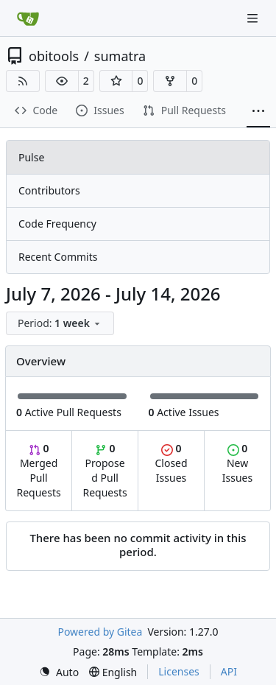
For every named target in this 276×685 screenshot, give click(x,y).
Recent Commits (57, 257)
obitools (54, 56)
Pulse (31, 157)
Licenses (178, 671)
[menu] (60, 323)
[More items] (258, 111)
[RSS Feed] (23, 81)
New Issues (237, 463)
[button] (62, 81)
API (229, 671)
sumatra (120, 56)
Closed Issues (171, 463)
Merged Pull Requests (38, 470)
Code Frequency (57, 224)
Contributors (49, 190)
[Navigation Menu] (254, 18)
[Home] (28, 18)
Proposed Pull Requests (105, 470)
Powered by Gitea (99, 632)
